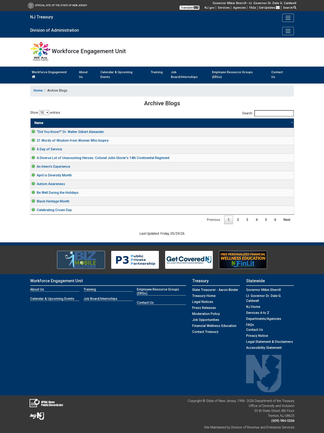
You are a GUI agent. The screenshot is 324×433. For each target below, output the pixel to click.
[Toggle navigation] (288, 18)
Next (287, 220)
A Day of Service (45, 149)
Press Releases (204, 308)
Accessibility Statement (264, 348)
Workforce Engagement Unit (56, 280)
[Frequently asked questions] (252, 7)
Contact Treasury (205, 332)
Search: (268, 113)
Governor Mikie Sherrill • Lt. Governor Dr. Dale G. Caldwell (254, 3)
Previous (213, 220)
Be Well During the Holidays (53, 193)
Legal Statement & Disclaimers (269, 342)
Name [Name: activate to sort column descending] (38, 123)
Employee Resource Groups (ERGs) (232, 74)
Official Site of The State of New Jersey (57, 5)
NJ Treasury (41, 16)
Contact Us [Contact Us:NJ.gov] (254, 330)
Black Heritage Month (49, 201)
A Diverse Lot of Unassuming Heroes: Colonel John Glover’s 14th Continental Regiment (99, 158)
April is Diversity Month (50, 175)
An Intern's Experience (49, 167)
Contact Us (277, 74)
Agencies (239, 7)
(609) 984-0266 (282, 421)
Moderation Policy (206, 314)
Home (38, 90)
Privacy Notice (257, 336)
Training (157, 72)
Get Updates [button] (269, 7)
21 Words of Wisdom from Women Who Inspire (68, 140)
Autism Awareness (47, 184)
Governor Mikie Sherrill (263, 290)
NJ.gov (209, 7)
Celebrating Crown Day (50, 210)
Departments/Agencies (263, 319)
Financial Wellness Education (214, 326)
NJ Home (253, 307)
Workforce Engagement (49, 74)
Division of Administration (54, 30)
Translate (189, 8)
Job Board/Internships (184, 74)
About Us (83, 74)
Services (224, 7)
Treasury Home (204, 296)
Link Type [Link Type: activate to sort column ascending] (268, 123)
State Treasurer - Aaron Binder (215, 290)
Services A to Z (257, 313)
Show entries (45, 112)
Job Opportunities (205, 320)
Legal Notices (202, 302)
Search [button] (289, 7)
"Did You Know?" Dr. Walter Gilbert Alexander (66, 132)
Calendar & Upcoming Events (116, 74)
